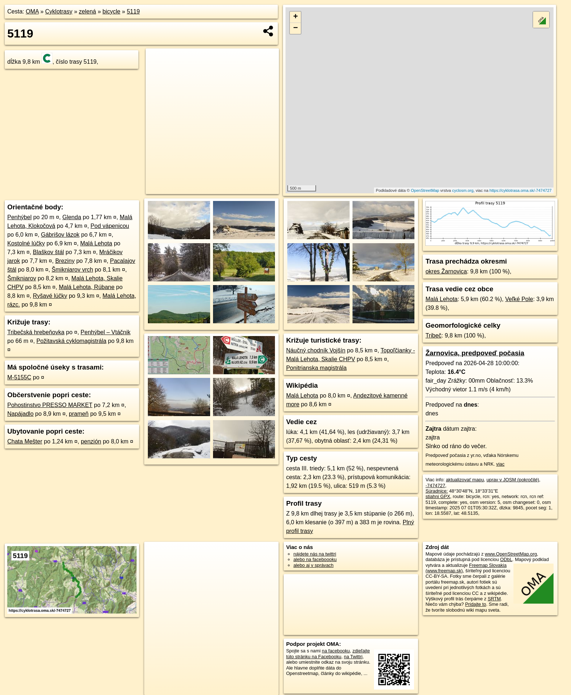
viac (500, 464)
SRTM (494, 598)
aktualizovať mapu (465, 479)
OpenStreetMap (425, 190)
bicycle (111, 11)
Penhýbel (19, 217)
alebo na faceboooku (315, 559)
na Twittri (353, 656)
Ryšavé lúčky (50, 296)
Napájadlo (20, 414)
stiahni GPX (437, 496)
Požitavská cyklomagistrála (71, 341)
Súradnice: (436, 491)
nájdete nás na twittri (315, 554)
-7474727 (435, 485)
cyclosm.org (462, 190)
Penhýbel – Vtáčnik (105, 332)
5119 (133, 11)
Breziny (65, 261)
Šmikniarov (21, 278)
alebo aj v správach (314, 565)
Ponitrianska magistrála (316, 368)
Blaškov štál (48, 252)
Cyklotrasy (58, 11)
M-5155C (19, 377)
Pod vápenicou (110, 226)
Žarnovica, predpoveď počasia (474, 353)
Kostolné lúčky (26, 243)
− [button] (295, 28)
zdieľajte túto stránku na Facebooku (328, 653)
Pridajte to (475, 604)
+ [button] (295, 17)
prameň (78, 414)
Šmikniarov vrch (72, 269)
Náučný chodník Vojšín (316, 350)
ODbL (506, 559)
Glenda (71, 217)
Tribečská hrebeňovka (35, 332)
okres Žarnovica (446, 271)
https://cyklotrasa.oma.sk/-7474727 (520, 190)
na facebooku (336, 650)
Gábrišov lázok (60, 235)
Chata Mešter (24, 441)
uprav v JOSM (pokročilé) (513, 479)
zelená (87, 11)
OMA (32, 11)
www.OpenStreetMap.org (511, 554)
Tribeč (433, 335)
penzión (91, 441)
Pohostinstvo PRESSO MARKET (49, 405)
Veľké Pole (519, 299)
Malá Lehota (96, 243)
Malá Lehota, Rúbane (86, 287)
